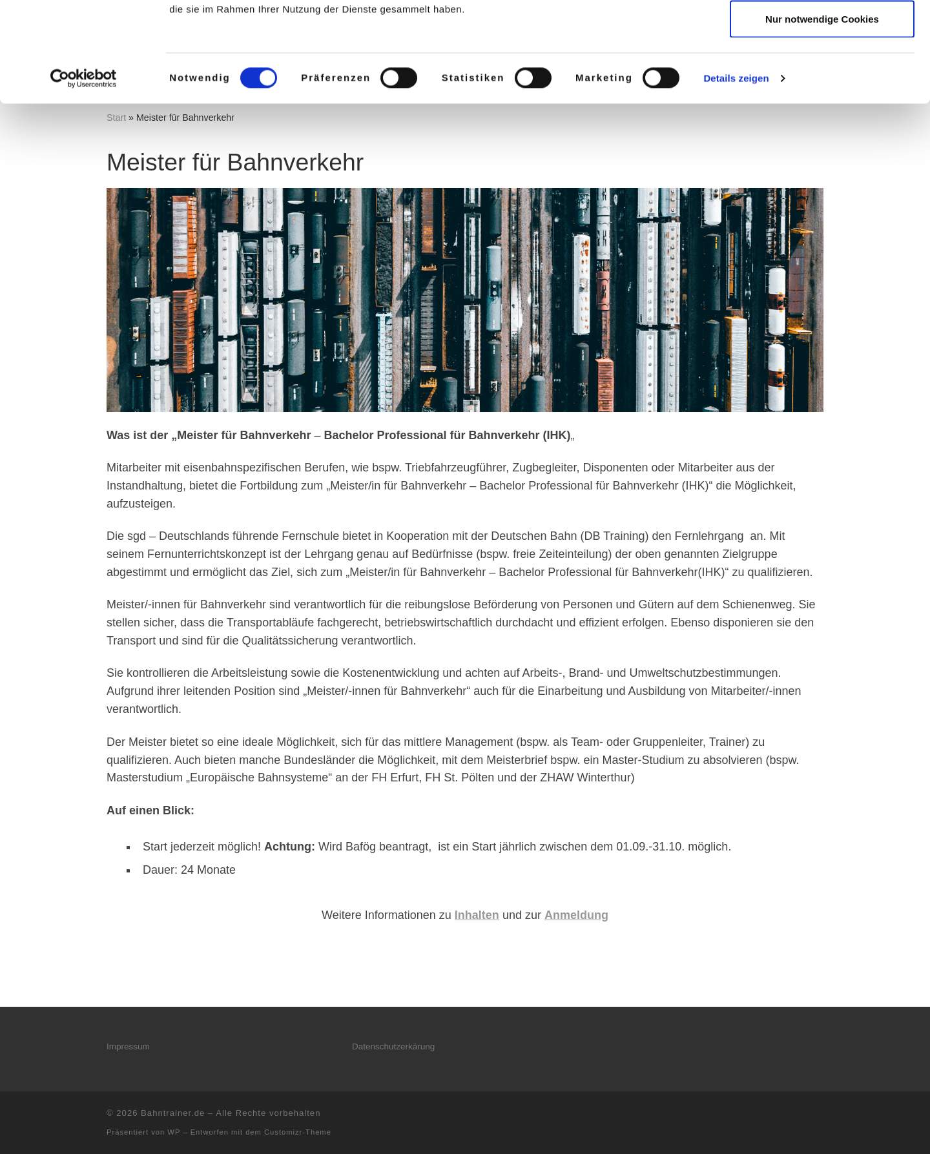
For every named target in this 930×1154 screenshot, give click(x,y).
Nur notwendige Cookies (822, 118)
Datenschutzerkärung (393, 1046)
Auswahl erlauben (822, 76)
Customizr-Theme (297, 1132)
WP (173, 1132)
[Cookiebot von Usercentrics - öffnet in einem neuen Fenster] (83, 178)
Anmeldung (576, 915)
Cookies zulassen (822, 33)
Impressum (128, 1046)
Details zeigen (736, 177)
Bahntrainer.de (173, 1113)
